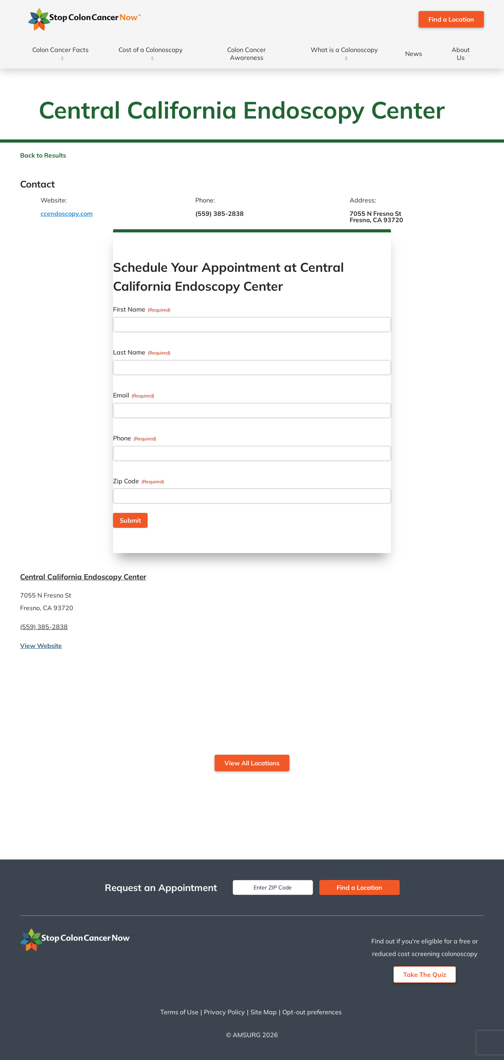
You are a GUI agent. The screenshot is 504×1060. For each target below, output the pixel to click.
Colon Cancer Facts (60, 50)
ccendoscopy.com (67, 213)
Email (133, 395)
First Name (141, 309)
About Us (461, 53)
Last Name (141, 352)
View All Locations (252, 763)
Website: (54, 200)
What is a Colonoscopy (344, 50)
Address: (363, 200)
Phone (134, 438)
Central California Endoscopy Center (83, 576)
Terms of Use (179, 1012)
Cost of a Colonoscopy (151, 50)
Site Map (263, 1012)
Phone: (205, 200)
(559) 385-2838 (219, 213)
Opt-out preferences (312, 1012)
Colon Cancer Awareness (246, 53)
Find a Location (451, 19)
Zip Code (138, 481)
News (413, 54)
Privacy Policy (224, 1012)
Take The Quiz (424, 974)
